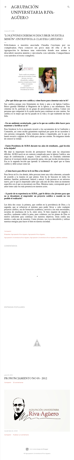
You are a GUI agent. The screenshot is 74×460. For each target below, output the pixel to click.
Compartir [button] (7, 231)
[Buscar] (68, 6)
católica (58, 237)
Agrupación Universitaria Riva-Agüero (32, 12)
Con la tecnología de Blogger (37, 449)
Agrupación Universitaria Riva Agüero (16, 237)
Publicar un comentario (21, 435)
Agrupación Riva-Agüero (36, 234)
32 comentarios (18, 382)
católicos (64, 237)
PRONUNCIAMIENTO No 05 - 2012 (25, 378)
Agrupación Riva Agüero (19, 234)
